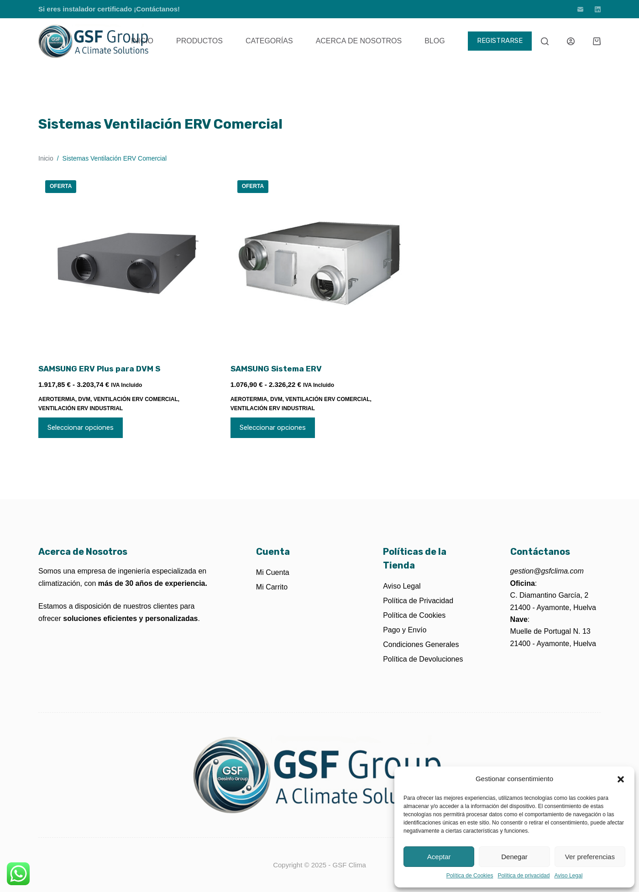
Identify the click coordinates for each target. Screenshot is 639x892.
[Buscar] (545, 41)
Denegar (514, 857)
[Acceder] (571, 41)
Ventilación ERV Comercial (136, 399)
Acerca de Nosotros (359, 41)
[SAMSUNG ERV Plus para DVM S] (127, 262)
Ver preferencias (590, 857)
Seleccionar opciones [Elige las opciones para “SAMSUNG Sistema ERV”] (273, 427)
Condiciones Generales (421, 644)
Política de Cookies (469, 875)
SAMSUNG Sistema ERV (276, 368)
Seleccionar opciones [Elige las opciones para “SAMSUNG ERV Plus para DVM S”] (80, 427)
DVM (84, 399)
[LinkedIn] (598, 9)
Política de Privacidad (418, 601)
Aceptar (439, 857)
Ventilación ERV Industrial (80, 408)
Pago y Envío (404, 630)
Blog (434, 41)
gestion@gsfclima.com (547, 571)
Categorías (269, 41)
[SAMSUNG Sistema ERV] (319, 262)
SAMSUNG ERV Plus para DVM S (99, 368)
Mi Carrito (272, 587)
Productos (199, 41)
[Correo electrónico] (580, 9)
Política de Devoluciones (423, 659)
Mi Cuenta (272, 572)
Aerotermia (56, 399)
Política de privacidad (524, 875)
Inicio (142, 41)
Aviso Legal (568, 875)
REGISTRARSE (500, 41)
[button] (620, 779)
